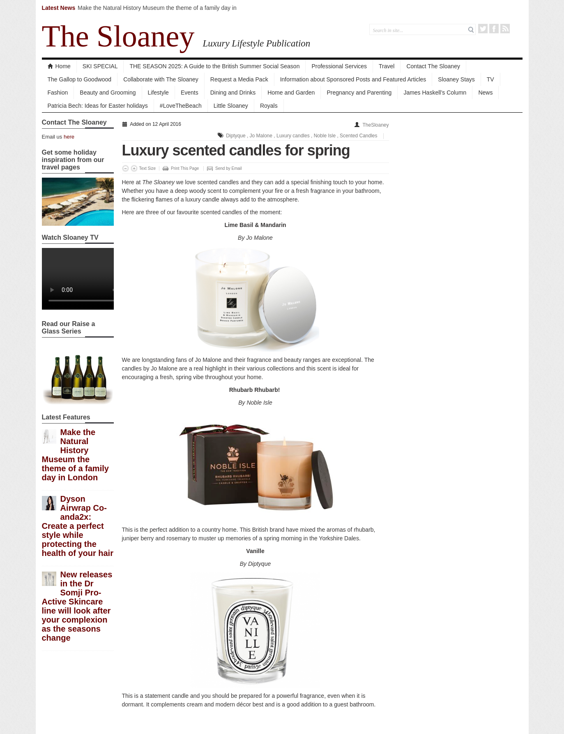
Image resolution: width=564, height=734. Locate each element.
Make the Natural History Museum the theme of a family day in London (75, 455)
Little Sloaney (231, 105)
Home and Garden (291, 92)
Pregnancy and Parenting (359, 92)
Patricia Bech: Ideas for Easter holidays (98, 105)
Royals (269, 105)
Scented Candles (358, 136)
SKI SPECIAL (100, 66)
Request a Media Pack (239, 79)
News (485, 92)
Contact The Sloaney (433, 66)
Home (59, 66)
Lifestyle (158, 92)
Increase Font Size (134, 168)
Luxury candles (293, 136)
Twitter (483, 28)
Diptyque (235, 136)
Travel (386, 66)
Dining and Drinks (233, 92)
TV (490, 79)
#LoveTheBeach (181, 105)
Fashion (58, 92)
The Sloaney (118, 36)
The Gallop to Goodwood (80, 79)
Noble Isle (325, 136)
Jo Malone (261, 136)
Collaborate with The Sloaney (160, 79)
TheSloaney (375, 125)
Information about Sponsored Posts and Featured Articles (353, 79)
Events (189, 92)
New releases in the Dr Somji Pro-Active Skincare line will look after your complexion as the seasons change (77, 606)
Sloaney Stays (456, 79)
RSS (505, 28)
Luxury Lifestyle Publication (256, 43)
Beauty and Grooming (108, 92)
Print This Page (185, 168)
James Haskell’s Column (434, 92)
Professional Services (339, 66)
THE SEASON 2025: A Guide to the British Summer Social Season (214, 66)
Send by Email (228, 168)
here (69, 137)
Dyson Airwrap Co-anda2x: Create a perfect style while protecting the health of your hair (77, 526)
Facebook (494, 28)
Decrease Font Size (125, 168)
